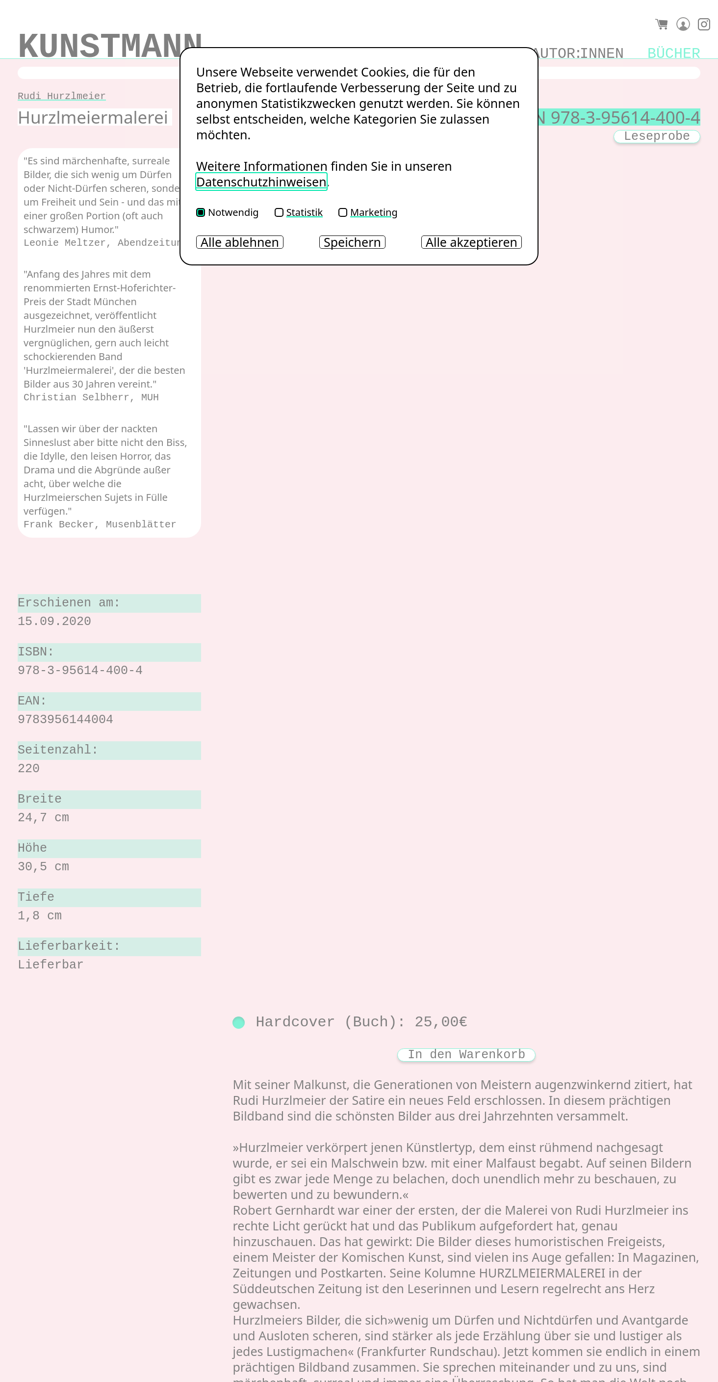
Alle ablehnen (240, 242)
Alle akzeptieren (471, 242)
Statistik (299, 212)
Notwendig (227, 212)
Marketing (368, 212)
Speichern (352, 242)
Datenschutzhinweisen (261, 181)
